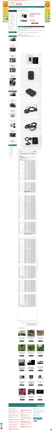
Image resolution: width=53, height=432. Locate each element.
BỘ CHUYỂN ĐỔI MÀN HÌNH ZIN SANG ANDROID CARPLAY (22, 382)
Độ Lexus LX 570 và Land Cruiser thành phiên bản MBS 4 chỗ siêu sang (22, 397)
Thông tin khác (28, 26)
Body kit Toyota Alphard (12, 120)
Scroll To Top (51, 430)
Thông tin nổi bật (21, 26)
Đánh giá (34, 26)
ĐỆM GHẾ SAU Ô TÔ (12, 86)
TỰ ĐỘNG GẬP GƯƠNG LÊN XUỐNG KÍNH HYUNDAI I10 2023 (12, 66)
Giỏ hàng (33, 23)
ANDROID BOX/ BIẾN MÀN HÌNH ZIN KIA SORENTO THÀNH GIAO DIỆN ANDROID (31, 368)
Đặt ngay (37, 23)
